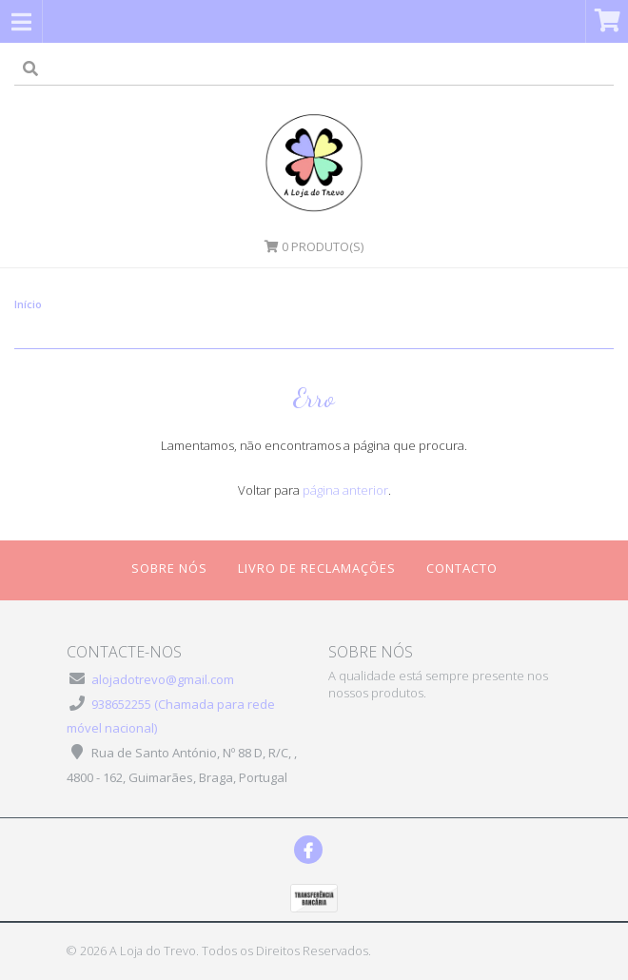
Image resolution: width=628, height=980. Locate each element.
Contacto (462, 568)
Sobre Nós (169, 568)
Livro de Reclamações (317, 568)
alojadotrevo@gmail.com (162, 679)
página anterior (345, 490)
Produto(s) (314, 246)
